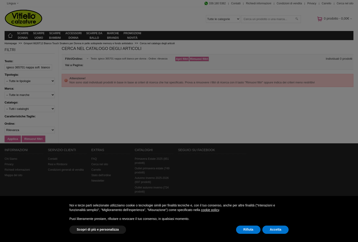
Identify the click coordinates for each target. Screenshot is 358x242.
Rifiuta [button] (248, 229)
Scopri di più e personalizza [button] (98, 229)
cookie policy (210, 210)
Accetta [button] (275, 229)
